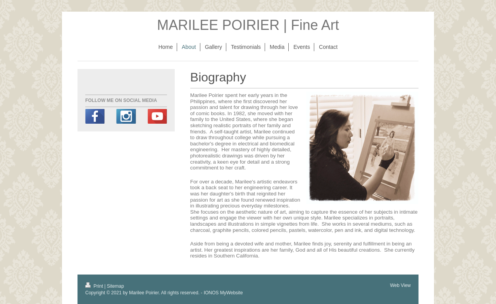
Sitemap (115, 286)
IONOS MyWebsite (223, 292)
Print (94, 286)
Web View (400, 285)
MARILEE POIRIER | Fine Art (248, 25)
